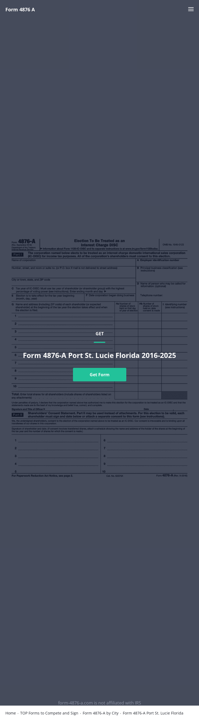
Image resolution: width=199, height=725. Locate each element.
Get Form (100, 375)
